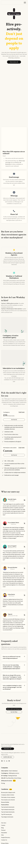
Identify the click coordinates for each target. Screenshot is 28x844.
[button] (25, 3)
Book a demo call (14, 62)
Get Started (14, 423)
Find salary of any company (8, 797)
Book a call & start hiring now (14, 709)
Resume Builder (5, 802)
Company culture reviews (7, 795)
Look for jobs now (7, 757)
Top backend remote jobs (7, 807)
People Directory (5, 837)
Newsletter (4, 832)
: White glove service (10, 773)
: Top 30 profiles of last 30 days (11, 778)
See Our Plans (14, 712)
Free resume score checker (8, 799)
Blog (2, 827)
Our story (3, 822)
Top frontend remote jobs (7, 809)
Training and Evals (9, 775)
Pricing (3, 783)
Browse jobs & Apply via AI (8, 792)
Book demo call (7, 748)
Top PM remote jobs (6, 814)
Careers (3, 825)
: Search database (9, 771)
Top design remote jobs (7, 817)
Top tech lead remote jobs (7, 812)
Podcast (3, 830)
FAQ (2, 835)
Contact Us (4, 840)
